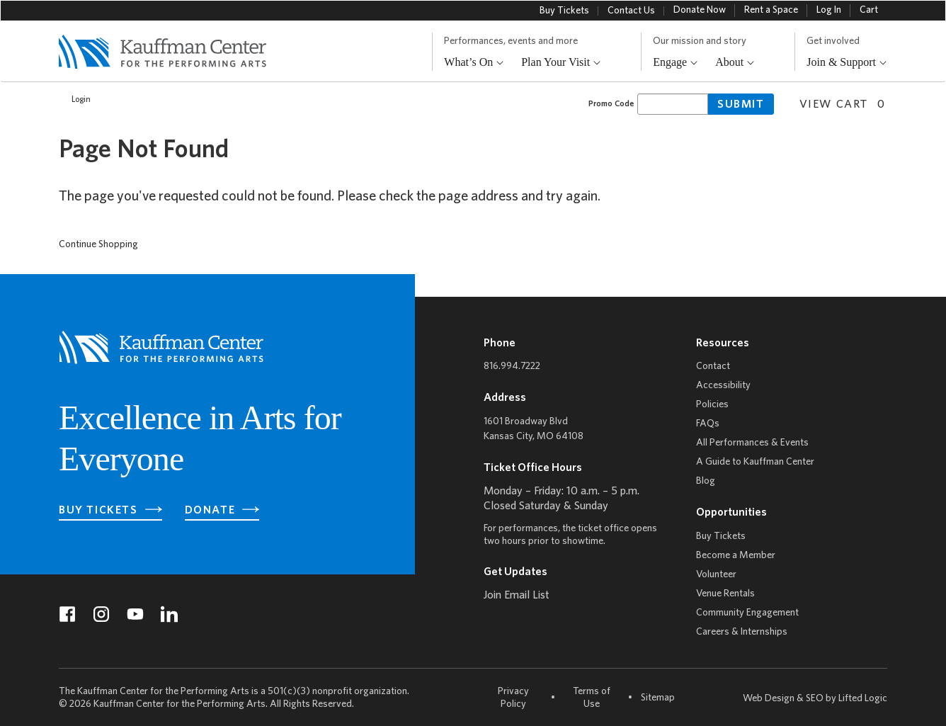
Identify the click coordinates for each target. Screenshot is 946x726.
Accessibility (723, 385)
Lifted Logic (862, 698)
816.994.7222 (512, 366)
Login (74, 100)
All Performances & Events (752, 443)
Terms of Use (591, 698)
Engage (675, 62)
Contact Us (631, 11)
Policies (712, 404)
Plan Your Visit (561, 62)
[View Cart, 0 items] (837, 103)
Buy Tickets (564, 11)
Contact (713, 366)
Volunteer (716, 574)
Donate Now (699, 10)
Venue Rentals (725, 594)
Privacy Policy (513, 698)
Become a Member (735, 555)
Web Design (768, 698)
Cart (869, 10)
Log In (828, 10)
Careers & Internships (741, 632)
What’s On (474, 62)
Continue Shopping (98, 244)
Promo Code (611, 104)
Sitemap (658, 697)
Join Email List (516, 596)
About (735, 62)
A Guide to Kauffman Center (755, 462)
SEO (815, 698)
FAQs (707, 424)
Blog (705, 481)
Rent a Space (771, 10)
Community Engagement (747, 613)
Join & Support (847, 62)
